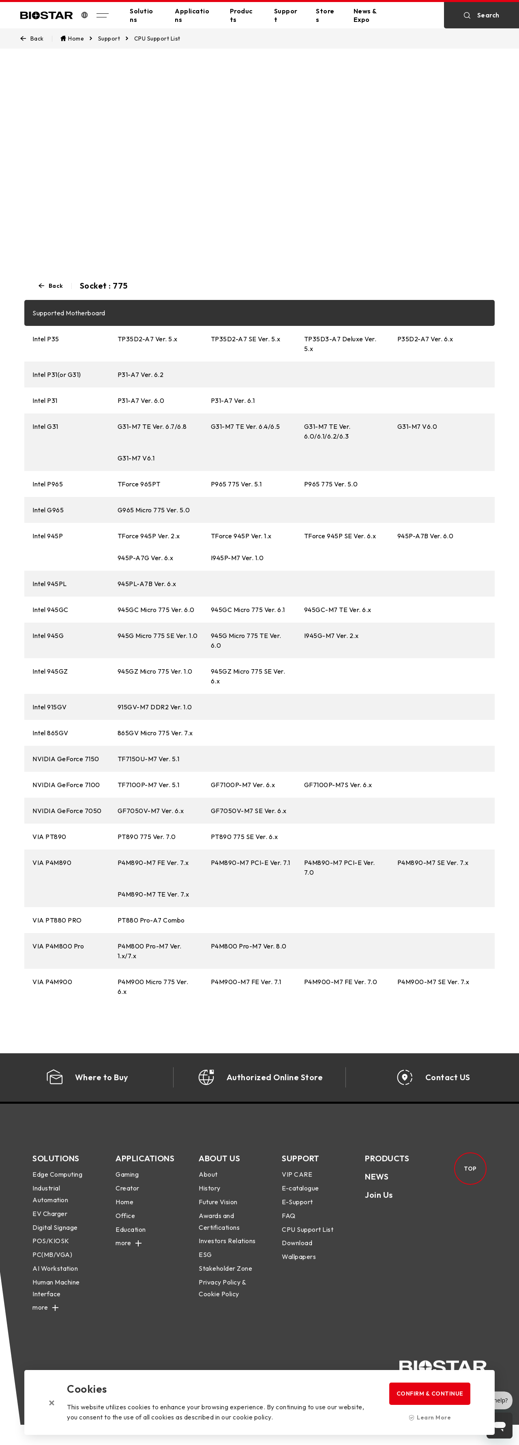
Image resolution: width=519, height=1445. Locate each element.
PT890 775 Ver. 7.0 (147, 837)
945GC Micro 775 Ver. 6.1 (248, 610)
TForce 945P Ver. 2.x (149, 536)
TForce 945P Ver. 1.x (241, 536)
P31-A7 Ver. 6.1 (233, 400)
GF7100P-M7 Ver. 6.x (243, 785)
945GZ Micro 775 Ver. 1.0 (155, 671)
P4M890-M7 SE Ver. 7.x (433, 862)
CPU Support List (307, 1239)
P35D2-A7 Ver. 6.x (425, 339)
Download (297, 1253)
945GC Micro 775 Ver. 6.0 (156, 610)
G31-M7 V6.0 (417, 426)
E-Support (297, 1212)
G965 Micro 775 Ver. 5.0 (154, 510)
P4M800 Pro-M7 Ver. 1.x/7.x (150, 951)
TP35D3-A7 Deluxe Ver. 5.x (340, 344)
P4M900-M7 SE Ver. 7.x (433, 982)
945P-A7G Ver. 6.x (146, 558)
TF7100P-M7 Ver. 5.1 (149, 785)
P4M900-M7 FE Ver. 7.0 (340, 982)
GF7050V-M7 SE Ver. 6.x (249, 811)
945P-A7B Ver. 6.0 (425, 536)
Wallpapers (299, 1267)
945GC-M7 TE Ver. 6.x (337, 610)
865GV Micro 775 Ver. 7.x (155, 733)
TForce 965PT (139, 484)
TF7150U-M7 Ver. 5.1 (149, 759)
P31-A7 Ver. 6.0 (141, 400)
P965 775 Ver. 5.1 (236, 484)
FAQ (289, 1226)
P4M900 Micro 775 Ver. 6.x (153, 986)
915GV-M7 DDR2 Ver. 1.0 (155, 707)
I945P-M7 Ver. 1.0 (237, 558)
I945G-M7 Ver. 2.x (331, 636)
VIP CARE (297, 1185)
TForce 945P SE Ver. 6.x (340, 536)
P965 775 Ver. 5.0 (331, 484)
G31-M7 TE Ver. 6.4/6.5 (245, 426)
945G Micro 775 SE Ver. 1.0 (158, 636)
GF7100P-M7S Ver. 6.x (338, 785)
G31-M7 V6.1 (136, 458)
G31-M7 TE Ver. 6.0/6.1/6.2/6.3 (327, 431)
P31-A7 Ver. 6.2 (141, 374)
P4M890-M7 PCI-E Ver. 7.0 (339, 867)
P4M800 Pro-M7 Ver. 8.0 (249, 946)
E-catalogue (300, 1198)
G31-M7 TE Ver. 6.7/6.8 (152, 426)
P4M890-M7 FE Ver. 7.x (153, 862)
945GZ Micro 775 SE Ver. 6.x (248, 676)
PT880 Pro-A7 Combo (151, 920)
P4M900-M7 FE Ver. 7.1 (246, 982)
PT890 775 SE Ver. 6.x (244, 837)
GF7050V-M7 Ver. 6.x (151, 811)
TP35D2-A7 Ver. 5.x (148, 339)
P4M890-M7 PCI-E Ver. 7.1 (250, 862)
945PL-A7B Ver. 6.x (147, 584)
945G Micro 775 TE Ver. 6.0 (246, 640)
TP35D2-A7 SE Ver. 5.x (246, 339)
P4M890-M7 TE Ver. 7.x (153, 894)
